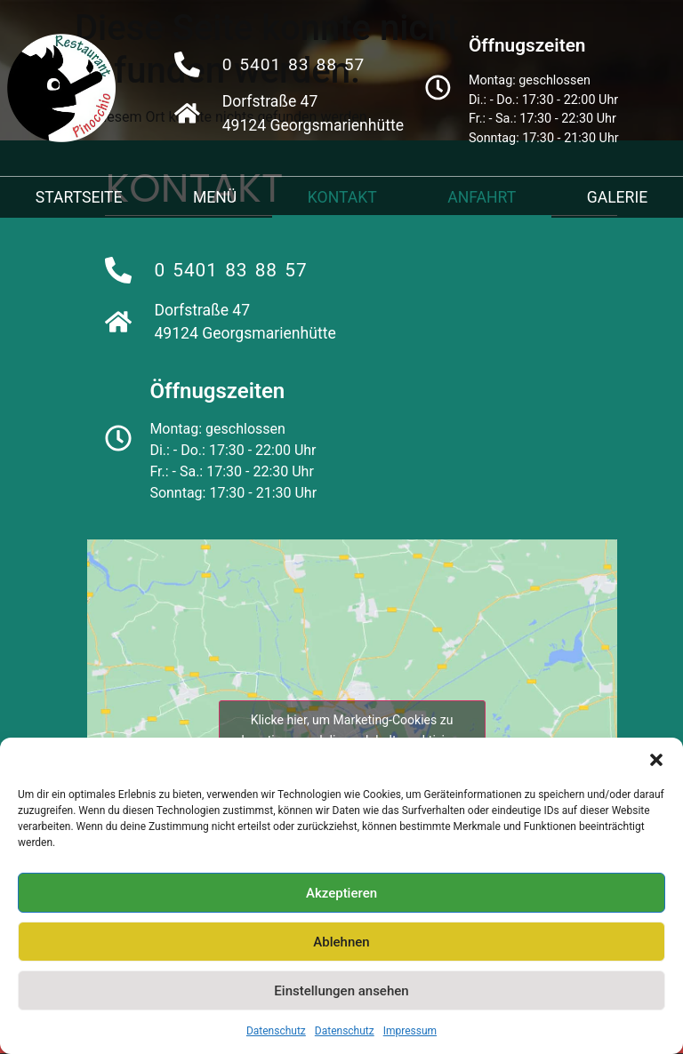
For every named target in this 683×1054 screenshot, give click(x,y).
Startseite (79, 197)
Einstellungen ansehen (341, 991)
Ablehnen (341, 942)
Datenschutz (276, 1031)
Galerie (617, 197)
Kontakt (342, 197)
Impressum (410, 1031)
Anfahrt (481, 197)
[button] (656, 760)
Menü (215, 197)
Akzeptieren (341, 893)
